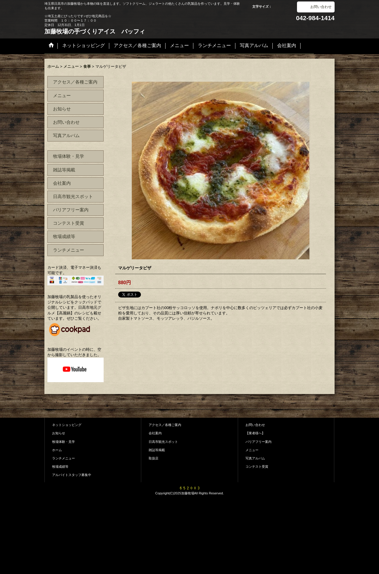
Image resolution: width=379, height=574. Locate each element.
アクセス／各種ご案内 (75, 81)
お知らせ (62, 108)
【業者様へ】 (255, 433)
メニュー (62, 95)
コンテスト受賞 (68, 223)
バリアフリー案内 (71, 209)
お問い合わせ (321, 7)
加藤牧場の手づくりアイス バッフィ (94, 31)
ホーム (57, 450)
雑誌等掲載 (64, 169)
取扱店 (153, 458)
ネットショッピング (66, 425)
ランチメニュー (68, 250)
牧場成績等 (64, 236)
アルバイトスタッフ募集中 (71, 475)
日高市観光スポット (73, 196)
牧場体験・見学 (68, 156)
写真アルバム (66, 135)
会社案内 (62, 183)
